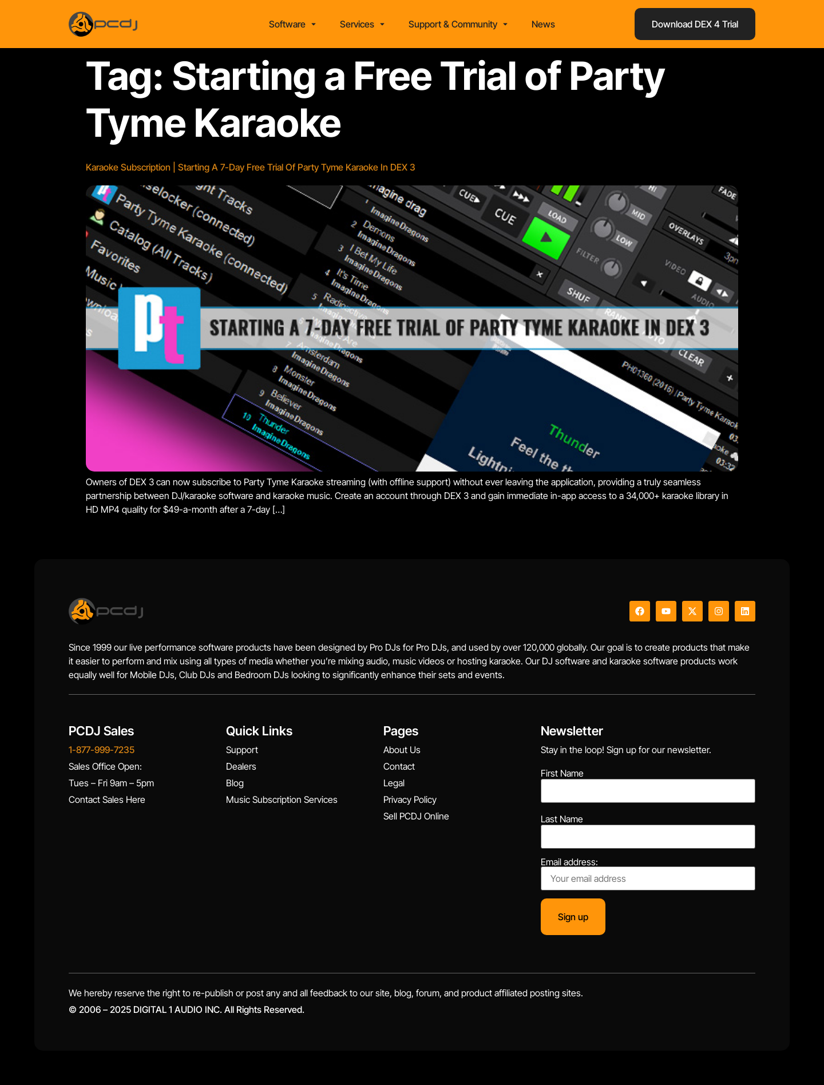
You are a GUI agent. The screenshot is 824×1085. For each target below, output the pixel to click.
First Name (562, 773)
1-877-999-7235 (101, 749)
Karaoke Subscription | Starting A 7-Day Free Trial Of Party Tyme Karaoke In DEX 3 (250, 167)
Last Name (562, 818)
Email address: (648, 873)
